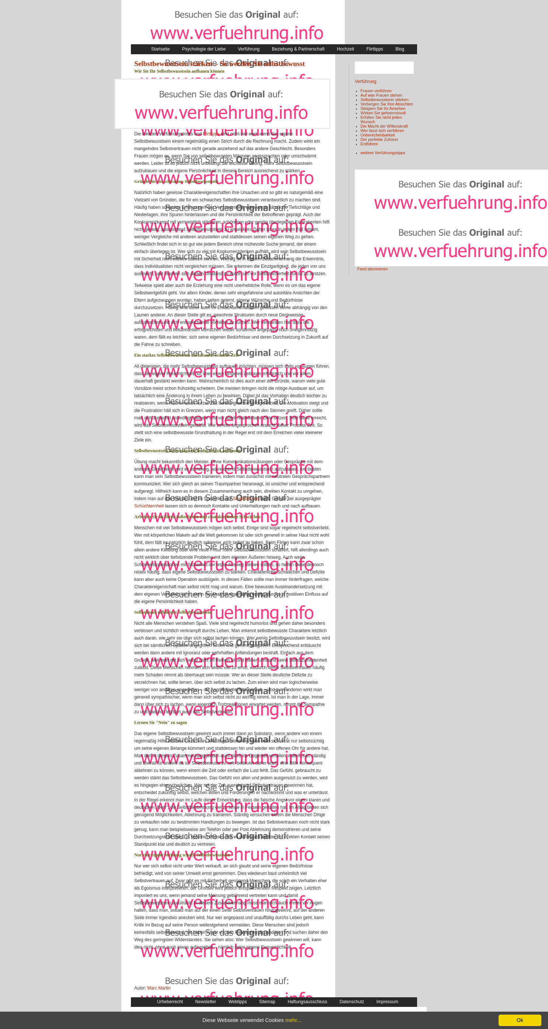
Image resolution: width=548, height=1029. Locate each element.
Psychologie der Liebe (204, 49)
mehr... (293, 1020)
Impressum (387, 1001)
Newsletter (205, 1001)
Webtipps (237, 1001)
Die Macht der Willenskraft (384, 126)
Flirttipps (374, 49)
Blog (399, 49)
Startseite (160, 49)
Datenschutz (352, 1001)
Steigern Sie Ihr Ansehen (383, 108)
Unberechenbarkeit (378, 135)
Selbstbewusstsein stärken (385, 99)
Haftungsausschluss (307, 1001)
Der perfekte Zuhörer (379, 139)
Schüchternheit (149, 506)
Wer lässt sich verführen (382, 130)
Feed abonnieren (372, 269)
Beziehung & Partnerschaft (298, 49)
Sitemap (267, 1001)
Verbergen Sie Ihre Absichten (387, 104)
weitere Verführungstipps (383, 152)
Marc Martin (158, 988)
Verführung (249, 49)
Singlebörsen (246, 498)
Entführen (369, 144)
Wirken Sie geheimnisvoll (383, 113)
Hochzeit (345, 49)
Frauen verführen (376, 91)
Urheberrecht (170, 1001)
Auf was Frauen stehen (381, 95)
